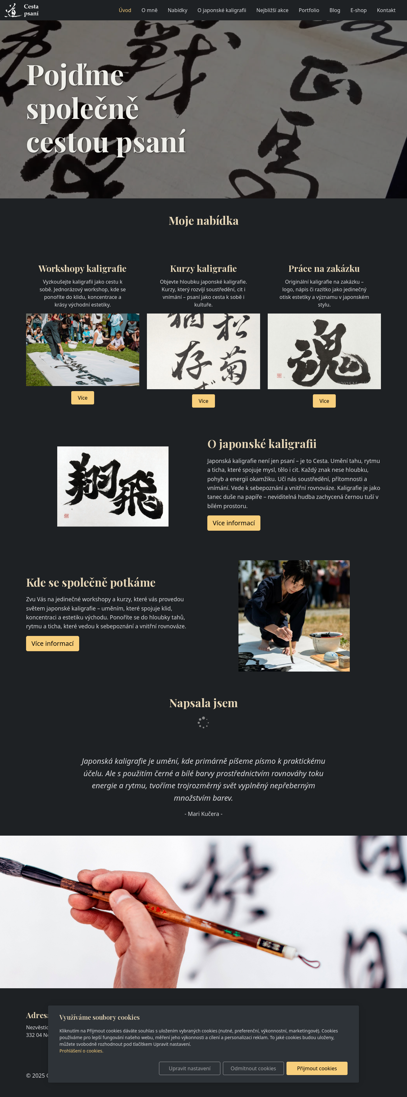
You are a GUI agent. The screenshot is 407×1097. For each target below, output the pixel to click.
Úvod (125, 10)
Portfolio (309, 10)
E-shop (358, 10)
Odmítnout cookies (253, 1068)
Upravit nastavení (189, 1068)
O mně (149, 10)
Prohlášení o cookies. (81, 1051)
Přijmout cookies (317, 1068)
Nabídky (177, 10)
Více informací (52, 643)
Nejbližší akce (272, 10)
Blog (334, 10)
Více (82, 397)
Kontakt (386, 10)
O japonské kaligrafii (221, 10)
